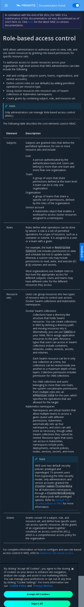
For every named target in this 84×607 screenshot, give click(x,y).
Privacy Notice (42, 596)
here (30, 22)
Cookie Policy (18, 596)
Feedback (82, 252)
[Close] (72, 579)
